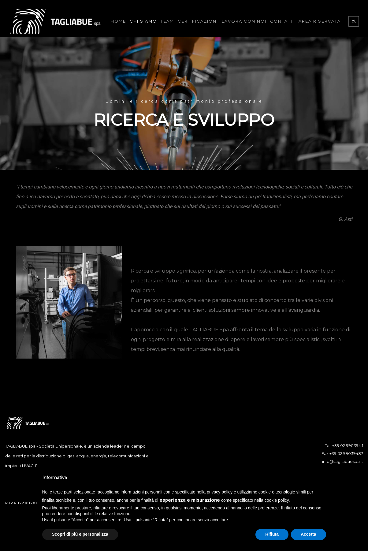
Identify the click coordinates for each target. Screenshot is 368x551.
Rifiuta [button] (272, 534)
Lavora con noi (244, 21)
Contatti (282, 21)
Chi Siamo (143, 21)
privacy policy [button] (219, 492)
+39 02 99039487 (346, 453)
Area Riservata (320, 21)
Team (167, 21)
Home (118, 21)
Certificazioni (198, 21)
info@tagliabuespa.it (342, 461)
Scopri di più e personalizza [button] (80, 534)
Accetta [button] (308, 534)
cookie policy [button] (277, 500)
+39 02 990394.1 (347, 445)
